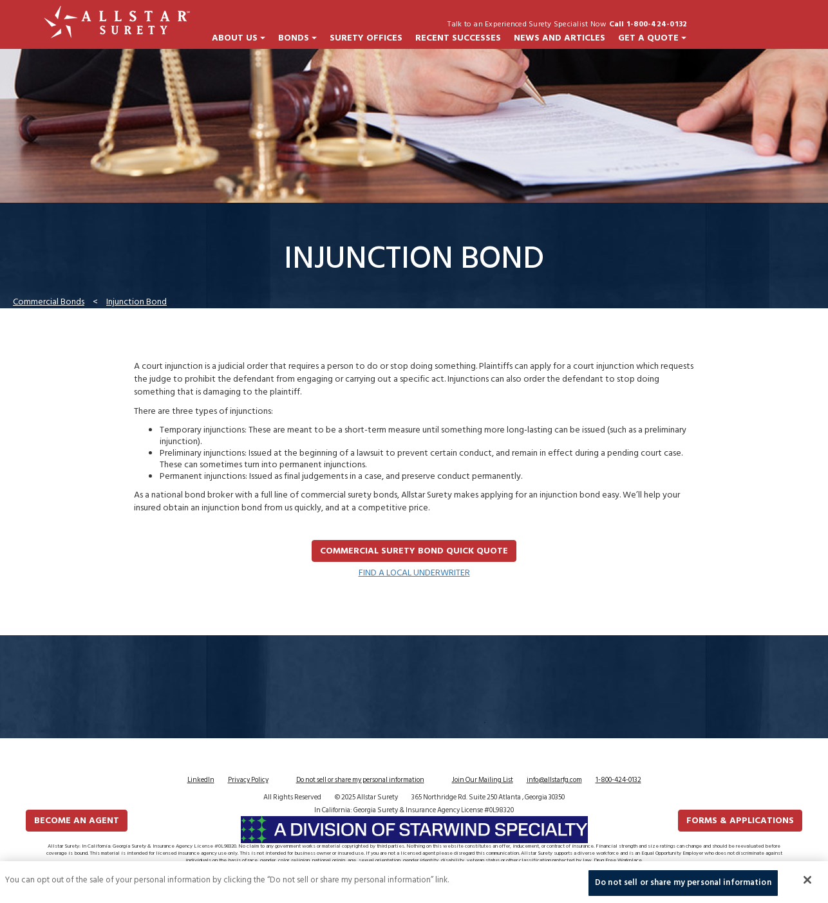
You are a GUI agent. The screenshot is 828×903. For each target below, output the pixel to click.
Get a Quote (652, 38)
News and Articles (559, 38)
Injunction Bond (136, 301)
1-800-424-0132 (618, 780)
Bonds (297, 38)
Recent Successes (458, 38)
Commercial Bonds (48, 301)
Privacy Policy (248, 780)
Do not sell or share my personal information (360, 780)
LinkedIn (200, 780)
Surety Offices (366, 38)
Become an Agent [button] (76, 820)
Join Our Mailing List (482, 780)
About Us (238, 38)
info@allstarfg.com (554, 780)
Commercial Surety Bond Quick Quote (414, 550)
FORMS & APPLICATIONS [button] (740, 820)
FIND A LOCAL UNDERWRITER (414, 572)
